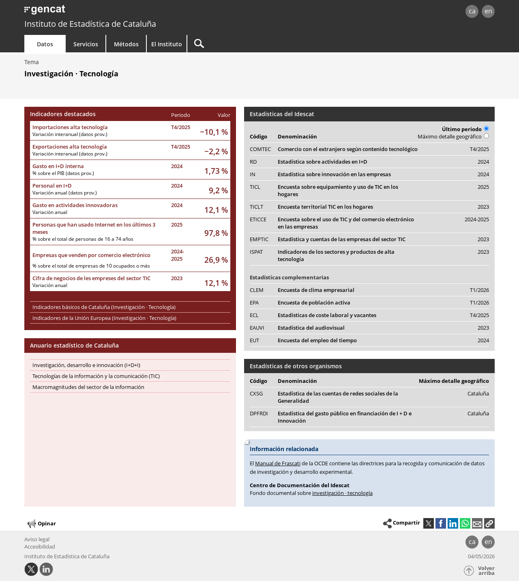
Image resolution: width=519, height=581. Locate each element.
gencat (118, 12)
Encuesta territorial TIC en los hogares (325, 206)
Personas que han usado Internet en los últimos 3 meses (93, 228)
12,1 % (216, 209)
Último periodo (465, 129)
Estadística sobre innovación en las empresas (334, 174)
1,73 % (216, 170)
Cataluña (478, 393)
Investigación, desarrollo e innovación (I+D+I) (86, 365)
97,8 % (216, 232)
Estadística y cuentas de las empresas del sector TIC (341, 239)
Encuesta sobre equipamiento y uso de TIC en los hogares (338, 190)
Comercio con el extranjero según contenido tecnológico (348, 149)
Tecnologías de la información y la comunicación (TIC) (96, 376)
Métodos (126, 44)
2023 (176, 278)
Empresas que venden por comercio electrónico (91, 255)
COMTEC (260, 149)
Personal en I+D (52, 185)
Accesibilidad (39, 546)
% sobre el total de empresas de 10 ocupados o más (91, 265)
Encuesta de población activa (314, 302)
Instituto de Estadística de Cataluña (90, 23)
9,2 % (218, 190)
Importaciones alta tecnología (70, 127)
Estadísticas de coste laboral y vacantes (327, 315)
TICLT (256, 206)
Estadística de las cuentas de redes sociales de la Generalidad (338, 397)
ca (472, 10)
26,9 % (216, 259)
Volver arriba (486, 571)
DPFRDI (259, 413)
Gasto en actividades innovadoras (75, 205)
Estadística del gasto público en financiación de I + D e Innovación (345, 417)
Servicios (85, 44)
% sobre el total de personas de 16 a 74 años (82, 238)
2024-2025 (177, 255)
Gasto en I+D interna (58, 166)
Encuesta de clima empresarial (316, 290)
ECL (254, 315)
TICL (255, 186)
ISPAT (256, 251)
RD (253, 161)
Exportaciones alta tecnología (69, 146)
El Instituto (166, 44)
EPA (254, 302)
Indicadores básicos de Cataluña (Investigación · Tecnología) (104, 307)
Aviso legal (36, 539)
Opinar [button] (41, 523)
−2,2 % (216, 151)
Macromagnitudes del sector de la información (88, 387)
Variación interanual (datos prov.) (69, 134)
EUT (254, 340)
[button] (489, 523)
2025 (176, 224)
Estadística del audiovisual (311, 327)
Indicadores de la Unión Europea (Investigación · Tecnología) (104, 318)
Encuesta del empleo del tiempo (317, 340)
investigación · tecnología (342, 493)
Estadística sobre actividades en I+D (322, 161)
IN (252, 174)
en (488, 10)
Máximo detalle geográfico (453, 136)
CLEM (257, 290)
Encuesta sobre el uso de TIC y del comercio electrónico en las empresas (346, 223)
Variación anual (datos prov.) (64, 192)
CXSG (256, 393)
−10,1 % (214, 131)
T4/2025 (180, 127)
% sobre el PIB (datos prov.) (63, 173)
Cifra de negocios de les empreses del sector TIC (91, 278)
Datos (45, 44)
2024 (176, 166)
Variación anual (49, 212)
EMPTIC (259, 239)
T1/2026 (479, 290)
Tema (31, 62)
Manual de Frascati (277, 463)
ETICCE (258, 219)
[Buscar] (256, 43)
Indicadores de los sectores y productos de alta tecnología (336, 255)
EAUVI (257, 327)
